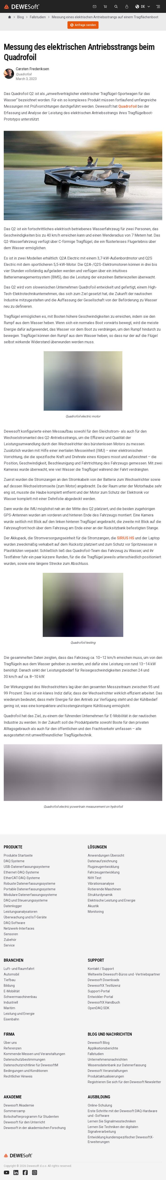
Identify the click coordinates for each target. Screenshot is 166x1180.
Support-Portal (99, 991)
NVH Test (94, 878)
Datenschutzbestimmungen (24, 1059)
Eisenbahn (11, 1019)
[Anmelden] (126, 6)
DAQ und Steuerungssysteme (26, 900)
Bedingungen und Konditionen (26, 1071)
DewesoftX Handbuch (104, 1002)
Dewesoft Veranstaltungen (108, 1071)
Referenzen (12, 1048)
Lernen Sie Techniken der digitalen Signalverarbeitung (113, 1129)
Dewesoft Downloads (103, 980)
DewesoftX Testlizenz (104, 985)
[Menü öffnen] (158, 6)
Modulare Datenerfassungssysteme (30, 895)
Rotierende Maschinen (104, 889)
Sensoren (11, 934)
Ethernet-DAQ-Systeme (21, 872)
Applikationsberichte (103, 1048)
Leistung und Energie (19, 1014)
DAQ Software (14, 923)
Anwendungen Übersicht (106, 855)
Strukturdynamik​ (100, 895)
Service (9, 945)
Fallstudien (38, 17)
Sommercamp (14, 1111)
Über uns (10, 1043)
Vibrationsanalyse (101, 883)
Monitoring (96, 911)
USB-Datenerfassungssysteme (27, 867)
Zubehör (10, 940)
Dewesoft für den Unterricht (24, 1122)
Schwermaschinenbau (20, 997)
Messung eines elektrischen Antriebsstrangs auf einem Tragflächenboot (105, 17)
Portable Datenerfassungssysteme (30, 889)
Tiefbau (9, 980)
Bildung (9, 985)
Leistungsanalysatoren (20, 911)
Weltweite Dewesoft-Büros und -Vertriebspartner (124, 974)
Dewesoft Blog (98, 1043)
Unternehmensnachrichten (107, 1059)
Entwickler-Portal (100, 997)
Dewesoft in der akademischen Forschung (35, 1128)
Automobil (11, 974)
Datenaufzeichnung (102, 861)
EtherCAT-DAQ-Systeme (22, 878)
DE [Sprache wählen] (143, 6)
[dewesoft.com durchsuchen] (116, 6)
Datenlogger (13, 906)
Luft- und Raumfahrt (19, 969)
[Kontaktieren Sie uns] (94, 6)
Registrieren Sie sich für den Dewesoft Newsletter (124, 1082)
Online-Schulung (100, 1105)
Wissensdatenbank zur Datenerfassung (117, 1065)
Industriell (11, 1002)
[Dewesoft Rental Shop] (105, 6)
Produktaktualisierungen (106, 1076)
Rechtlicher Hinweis (18, 1076)
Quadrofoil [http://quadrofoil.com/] (128, 106)
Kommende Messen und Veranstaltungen (34, 1054)
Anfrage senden (83, 25)
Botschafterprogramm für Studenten (31, 1116)
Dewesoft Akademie (19, 1105)
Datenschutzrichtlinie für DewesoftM (31, 1065)
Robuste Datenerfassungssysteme (29, 883)
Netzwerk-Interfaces (19, 928)
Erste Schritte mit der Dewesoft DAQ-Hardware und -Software (122, 1113)
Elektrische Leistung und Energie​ (111, 900)
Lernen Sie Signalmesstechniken (112, 1121)
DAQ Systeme (14, 861)
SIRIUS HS (125, 538)
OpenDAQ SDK (98, 1008)
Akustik (93, 906)
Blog (20, 17)
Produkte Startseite (18, 855)
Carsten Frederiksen (32, 69)
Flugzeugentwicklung (103, 867)
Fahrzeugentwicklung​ (104, 872)
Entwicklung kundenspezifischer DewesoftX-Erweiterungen (121, 1139)
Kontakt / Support (101, 969)
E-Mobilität (12, 991)
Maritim (9, 1008)
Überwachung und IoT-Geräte (25, 917)
